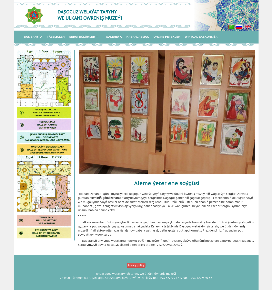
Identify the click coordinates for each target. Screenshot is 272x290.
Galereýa (114, 36)
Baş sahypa (33, 36)
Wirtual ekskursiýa (201, 36)
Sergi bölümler (82, 37)
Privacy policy (136, 265)
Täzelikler (56, 36)
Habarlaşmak (137, 36)
